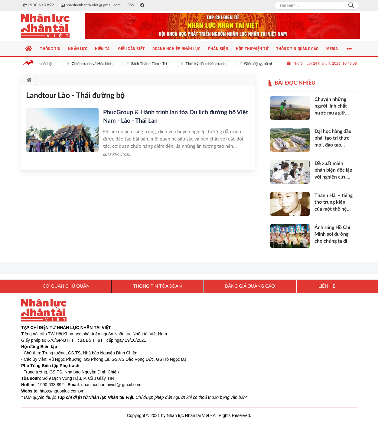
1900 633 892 (51, 384)
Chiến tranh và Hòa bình (93, 64)
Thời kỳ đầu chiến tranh (206, 64)
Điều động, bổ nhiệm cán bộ (268, 64)
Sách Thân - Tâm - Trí (150, 64)
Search (351, 5)
